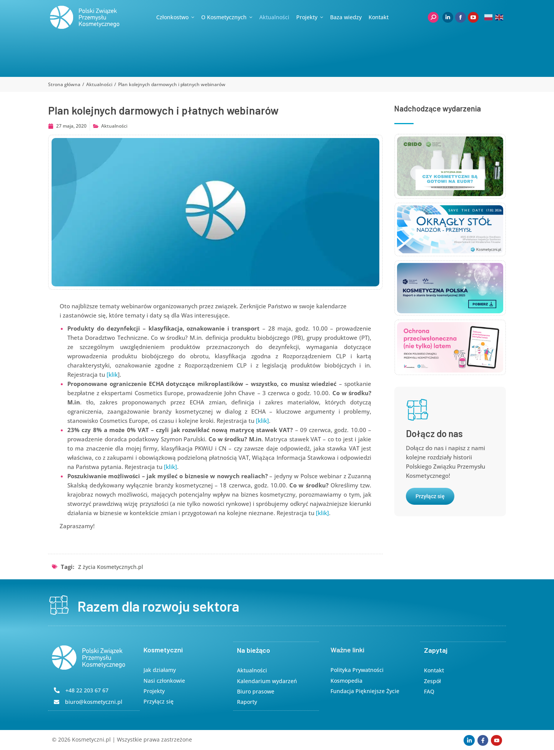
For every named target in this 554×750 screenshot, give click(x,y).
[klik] (262, 420)
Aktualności (114, 126)
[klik (112, 374)
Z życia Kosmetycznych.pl (110, 566)
